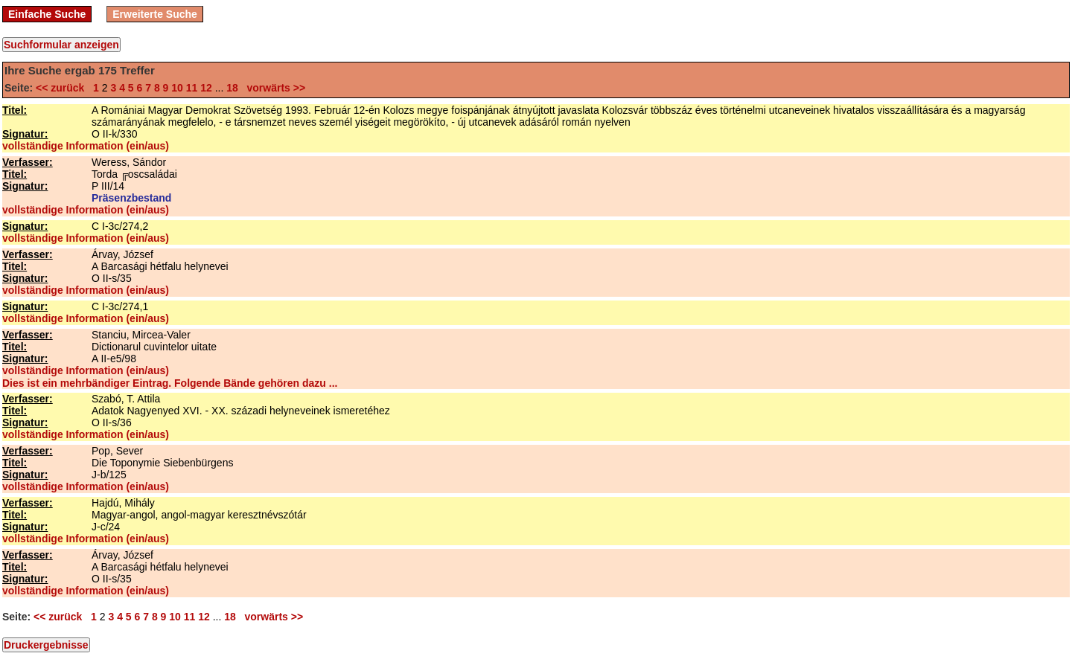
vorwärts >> (273, 88)
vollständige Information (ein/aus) (85, 146)
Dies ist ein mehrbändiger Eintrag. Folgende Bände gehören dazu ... (169, 383)
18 (232, 88)
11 (192, 88)
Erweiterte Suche (154, 14)
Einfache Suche (47, 14)
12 (206, 88)
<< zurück (63, 88)
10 (177, 88)
